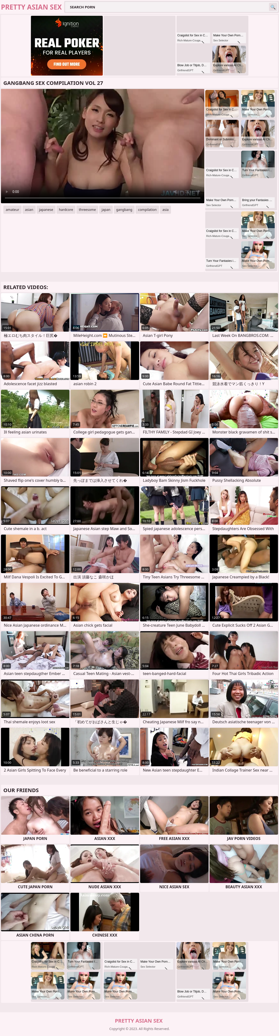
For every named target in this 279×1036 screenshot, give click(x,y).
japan (106, 209)
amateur (12, 209)
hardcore (66, 209)
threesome (87, 209)
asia (165, 209)
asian (29, 209)
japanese (46, 209)
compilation (147, 209)
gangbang (124, 209)
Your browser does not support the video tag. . (102, 146)
